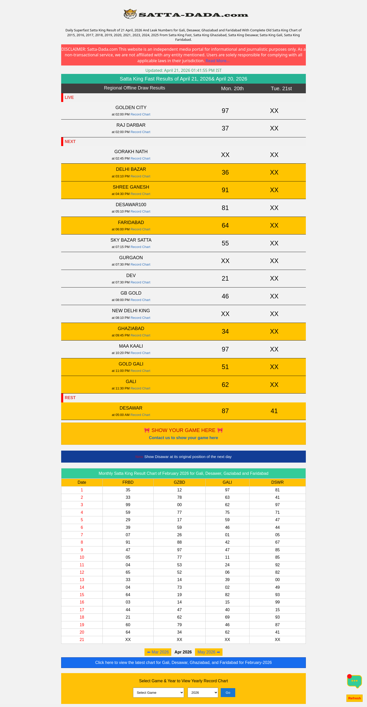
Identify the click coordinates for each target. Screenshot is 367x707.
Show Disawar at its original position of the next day (183, 456)
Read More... (218, 60)
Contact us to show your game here (183, 438)
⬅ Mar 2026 (158, 652)
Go (228, 693)
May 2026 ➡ (209, 652)
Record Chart (140, 114)
